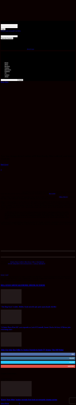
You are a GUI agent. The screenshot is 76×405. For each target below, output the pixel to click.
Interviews (8, 69)
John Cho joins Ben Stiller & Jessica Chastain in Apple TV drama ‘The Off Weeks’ (32, 350)
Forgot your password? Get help (10, 31)
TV (6, 73)
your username (22, 25)
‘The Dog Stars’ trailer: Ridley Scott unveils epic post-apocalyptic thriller (28, 307)
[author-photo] (5, 273)
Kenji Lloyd (4, 164)
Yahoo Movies (63, 197)
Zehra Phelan (5, 403)
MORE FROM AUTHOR (33, 285)
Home (6, 63)
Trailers (7, 68)
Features (7, 71)
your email (21, 36)
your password (22, 27)
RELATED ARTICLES (11, 285)
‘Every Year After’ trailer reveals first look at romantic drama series (29, 400)
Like (73, 354)
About (6, 76)
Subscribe (71, 366)
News (6, 64)
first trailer (52, 193)
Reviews (7, 66)
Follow (71, 358)
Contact (7, 75)
